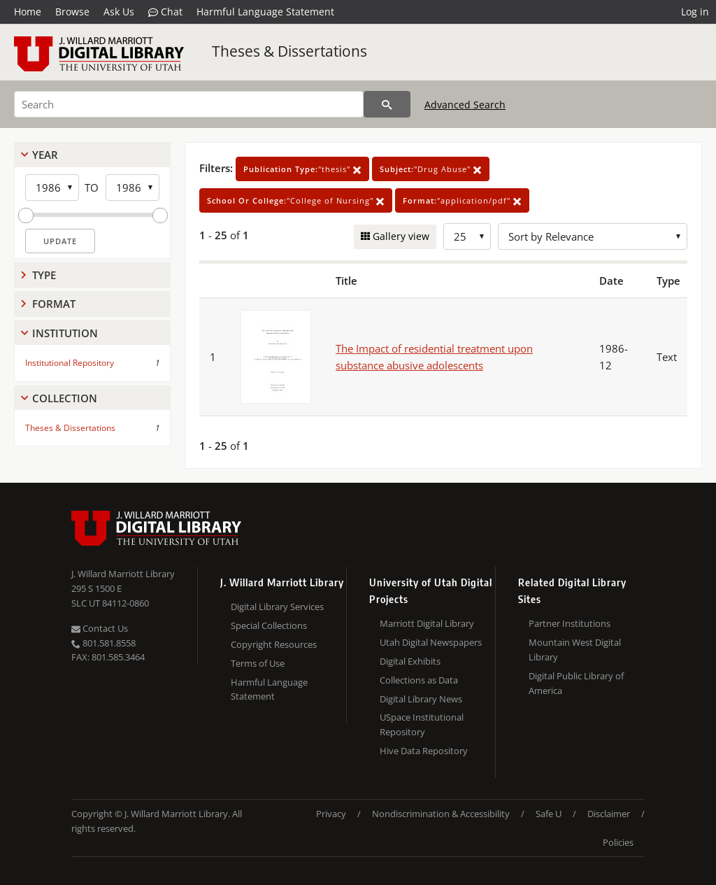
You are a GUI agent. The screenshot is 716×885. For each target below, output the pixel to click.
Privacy (331, 813)
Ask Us (118, 11)
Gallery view (399, 236)
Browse (72, 11)
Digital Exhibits (410, 661)
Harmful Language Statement (265, 11)
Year (45, 155)
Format (54, 304)
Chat (165, 12)
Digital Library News (421, 699)
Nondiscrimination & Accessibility (441, 813)
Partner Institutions (569, 623)
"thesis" (302, 169)
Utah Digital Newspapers (431, 642)
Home (27, 11)
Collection (64, 398)
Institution (65, 333)
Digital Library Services (277, 606)
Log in (695, 11)
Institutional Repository (69, 363)
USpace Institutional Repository (422, 724)
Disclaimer (608, 813)
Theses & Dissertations (289, 51)
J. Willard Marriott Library (123, 573)
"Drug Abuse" (431, 169)
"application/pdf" (462, 200)
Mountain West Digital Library (575, 649)
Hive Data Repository (424, 750)
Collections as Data (419, 680)
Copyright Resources (274, 644)
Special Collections (269, 625)
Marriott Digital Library (427, 623)
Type (44, 275)
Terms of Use (258, 663)
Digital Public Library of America (576, 683)
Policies (618, 842)
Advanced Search (465, 104)
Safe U (548, 813)
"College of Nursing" (296, 200)
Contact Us (99, 628)
